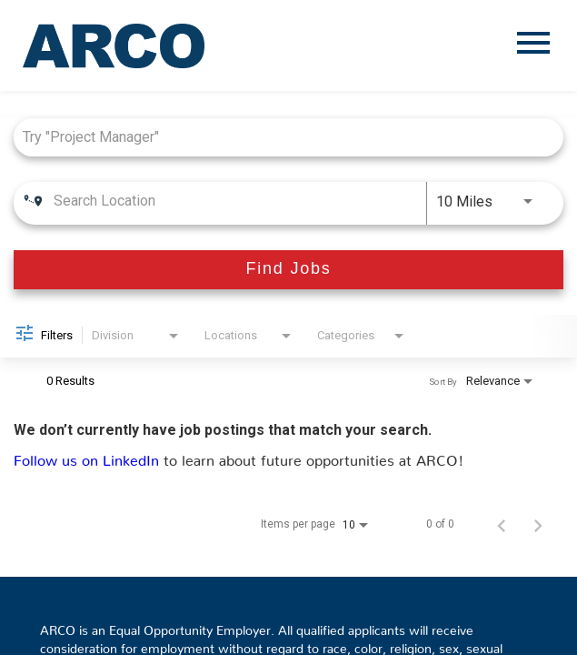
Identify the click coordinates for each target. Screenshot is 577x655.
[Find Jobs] (288, 269)
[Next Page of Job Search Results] (538, 524)
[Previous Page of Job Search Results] (501, 524)
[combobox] (279, 136)
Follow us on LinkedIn (89, 456)
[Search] (288, 269)
